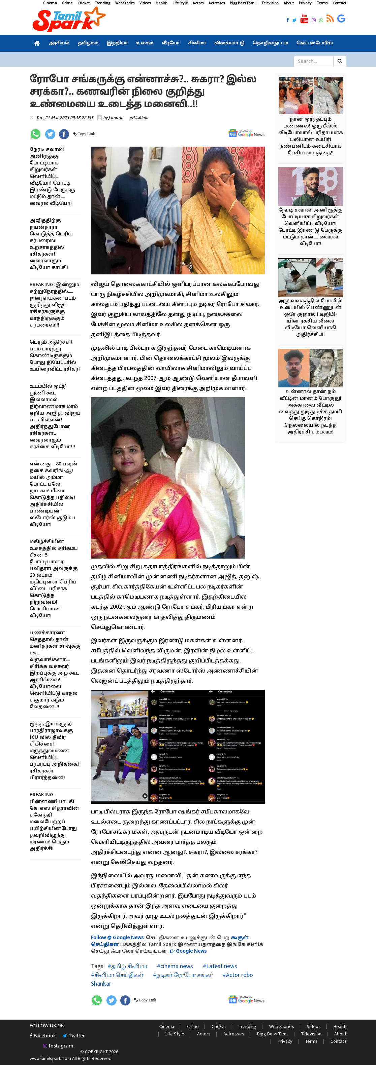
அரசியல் (59, 43)
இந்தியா (117, 43)
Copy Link (85, 134)
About (289, 2)
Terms (322, 2)
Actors (198, 2)
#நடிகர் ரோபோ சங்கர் (182, 975)
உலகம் (144, 43)
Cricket (83, 2)
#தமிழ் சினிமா (127, 966)
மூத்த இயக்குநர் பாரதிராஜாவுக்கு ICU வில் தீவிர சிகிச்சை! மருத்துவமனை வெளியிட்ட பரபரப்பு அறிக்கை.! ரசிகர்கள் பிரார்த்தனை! (55, 751)
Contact (339, 2)
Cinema (50, 2)
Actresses (217, 2)
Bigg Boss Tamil (243, 2)
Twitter (74, 1036)
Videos (145, 2)
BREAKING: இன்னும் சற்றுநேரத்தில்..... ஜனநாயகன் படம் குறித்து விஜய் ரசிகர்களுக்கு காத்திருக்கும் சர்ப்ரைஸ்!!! (54, 305)
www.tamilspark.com (50, 1058)
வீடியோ (171, 43)
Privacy (305, 2)
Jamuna (115, 118)
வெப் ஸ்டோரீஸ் (314, 43)
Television (270, 2)
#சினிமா (139, 118)
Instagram (58, 1046)
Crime (67, 2)
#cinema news (174, 966)
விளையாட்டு (229, 43)
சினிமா (197, 43)
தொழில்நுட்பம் (270, 43)
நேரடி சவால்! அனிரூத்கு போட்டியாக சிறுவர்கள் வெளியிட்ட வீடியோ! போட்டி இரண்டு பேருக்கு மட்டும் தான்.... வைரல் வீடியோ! (52, 176)
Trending (102, 2)
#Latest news (219, 966)
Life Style (180, 2)
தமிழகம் (88, 43)
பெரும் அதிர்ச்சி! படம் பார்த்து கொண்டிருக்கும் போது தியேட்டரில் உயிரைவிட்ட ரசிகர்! (55, 356)
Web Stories (124, 2)
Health (161, 2)
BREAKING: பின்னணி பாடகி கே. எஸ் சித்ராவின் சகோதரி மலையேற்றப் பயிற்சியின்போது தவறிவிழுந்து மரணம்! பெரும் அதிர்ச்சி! (55, 822)
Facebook (43, 1036)
